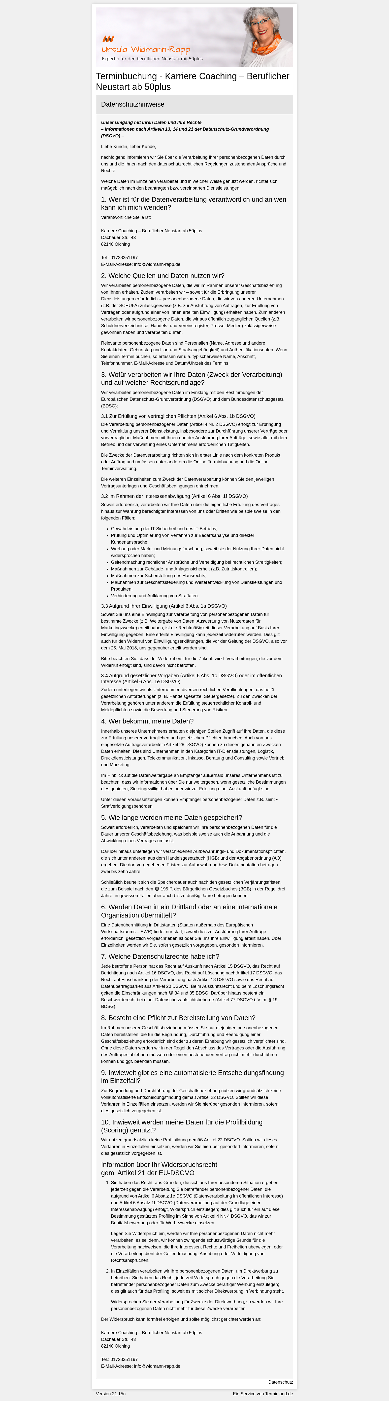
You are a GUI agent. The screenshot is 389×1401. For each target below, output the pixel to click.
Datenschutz (280, 1382)
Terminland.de (279, 1393)
